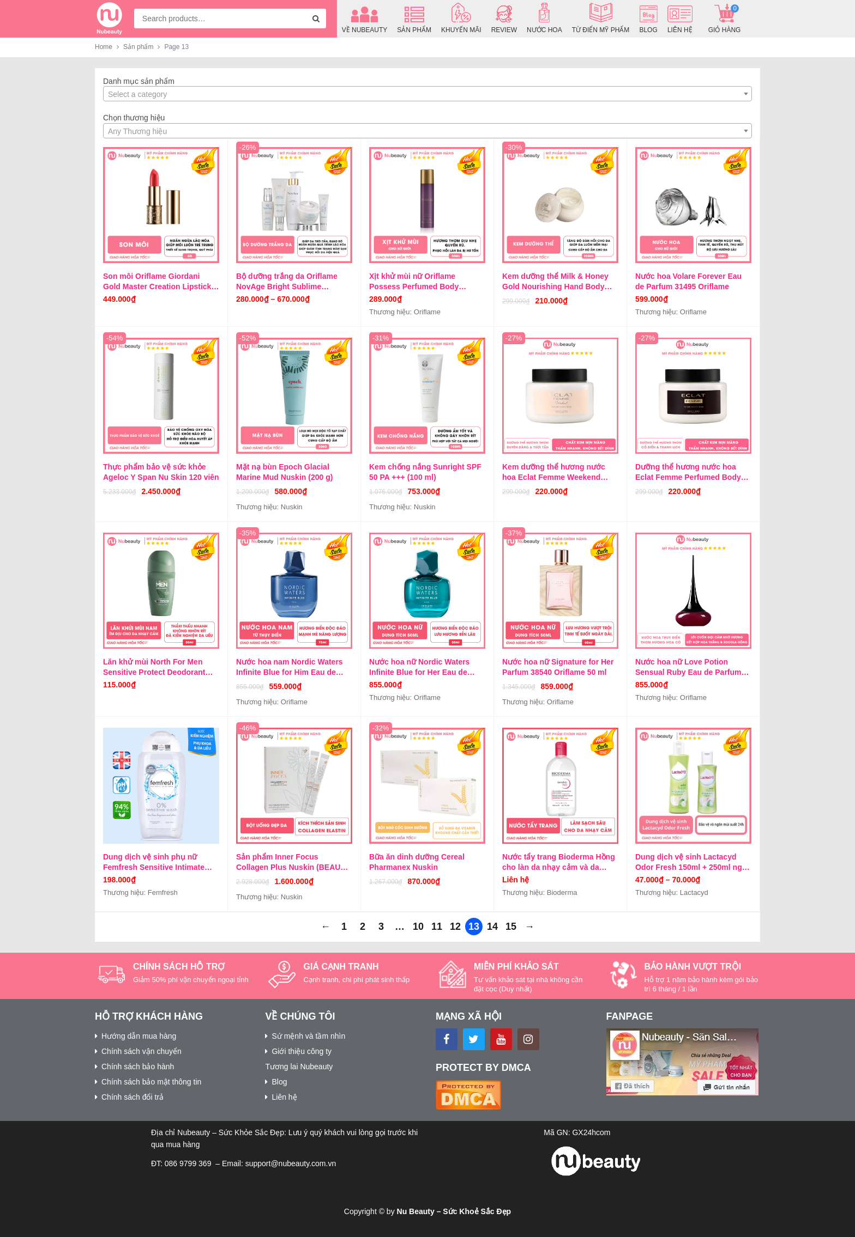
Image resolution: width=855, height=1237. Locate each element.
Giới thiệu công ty (302, 1051)
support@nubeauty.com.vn (290, 1163)
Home (103, 47)
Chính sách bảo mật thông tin (151, 1081)
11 (436, 926)
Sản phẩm (138, 47)
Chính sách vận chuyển (141, 1051)
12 (455, 926)
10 (418, 926)
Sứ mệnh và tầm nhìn (308, 1036)
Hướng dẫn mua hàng (138, 1036)
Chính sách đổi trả (132, 1097)
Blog (279, 1081)
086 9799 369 (188, 1163)
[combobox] (230, 18)
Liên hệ (284, 1097)
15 (510, 926)
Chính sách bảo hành (137, 1066)
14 (492, 926)
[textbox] (427, 94)
